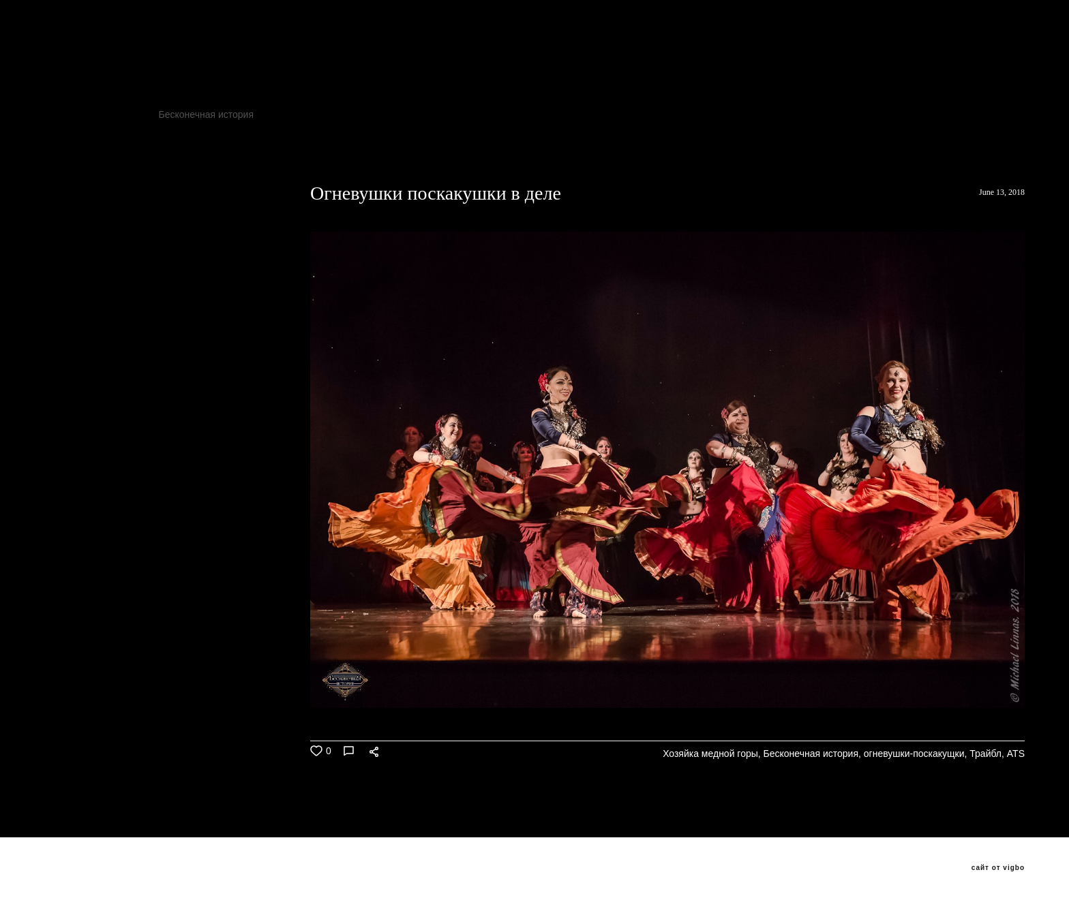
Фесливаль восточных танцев (339, 114)
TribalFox (692, 114)
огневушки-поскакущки (780, 114)
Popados (64, 147)
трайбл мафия (246, 130)
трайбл (180, 130)
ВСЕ (52, 225)
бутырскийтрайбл (556, 130)
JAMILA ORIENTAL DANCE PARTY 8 (573, 114)
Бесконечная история (207, 114)
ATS (910, 114)
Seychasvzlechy (870, 130)
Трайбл (866, 114)
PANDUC (126, 130)
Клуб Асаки (449, 114)
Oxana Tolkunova (334, 130)
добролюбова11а (460, 130)
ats (396, 130)
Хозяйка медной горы (93, 114)
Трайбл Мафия (701, 130)
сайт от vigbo (998, 868)
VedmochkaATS (956, 130)
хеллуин (631, 130)
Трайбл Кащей (786, 130)
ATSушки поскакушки (147, 147)
